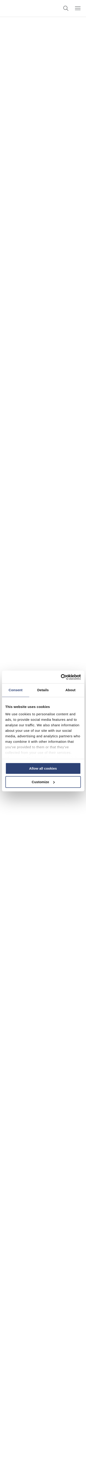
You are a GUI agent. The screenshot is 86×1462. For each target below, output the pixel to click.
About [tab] (70, 690)
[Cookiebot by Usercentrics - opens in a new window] (61, 677)
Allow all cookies (43, 768)
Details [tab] (43, 690)
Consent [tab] (15, 690)
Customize (43, 782)
